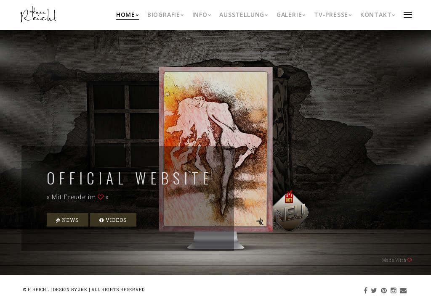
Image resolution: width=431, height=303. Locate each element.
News (67, 219)
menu (408, 14)
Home (127, 14)
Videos (113, 219)
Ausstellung (243, 14)
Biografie (165, 14)
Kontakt (377, 14)
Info (201, 14)
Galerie (291, 14)
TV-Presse (333, 14)
